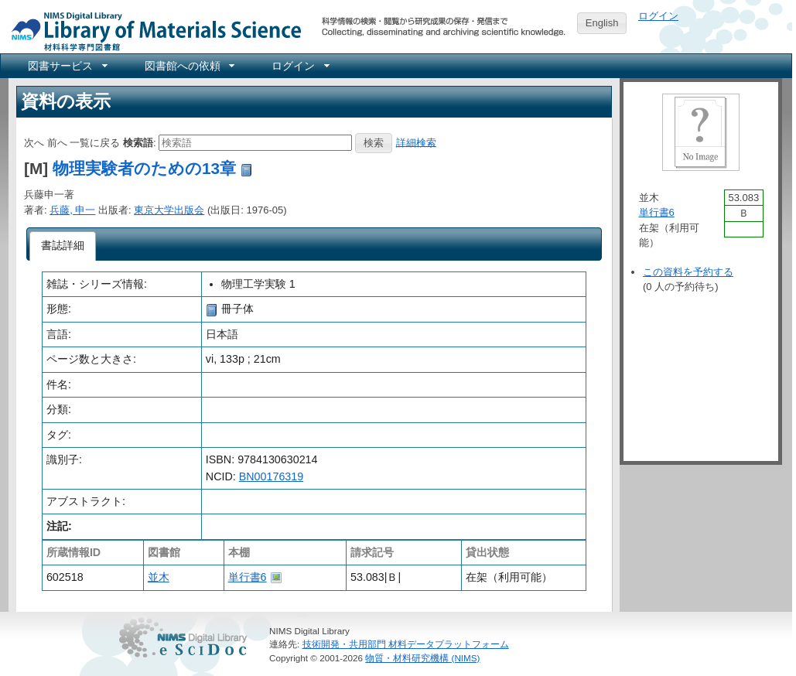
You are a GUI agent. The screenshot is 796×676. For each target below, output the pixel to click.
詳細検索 (416, 142)
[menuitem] (66, 65)
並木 (158, 577)
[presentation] (63, 246)
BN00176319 (271, 476)
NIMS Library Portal (152, 30)
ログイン (658, 16)
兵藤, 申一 (72, 210)
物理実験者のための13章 (144, 168)
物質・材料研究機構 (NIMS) (422, 658)
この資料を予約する (688, 272)
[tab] (63, 246)
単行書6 (247, 577)
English (602, 23)
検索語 (138, 142)
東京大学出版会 (169, 210)
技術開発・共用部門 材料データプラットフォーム (405, 644)
